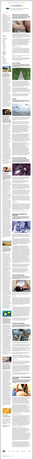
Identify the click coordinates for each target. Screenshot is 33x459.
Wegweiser (14, 8)
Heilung (20, 188)
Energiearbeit (20, 125)
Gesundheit (8, 98)
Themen (8, 8)
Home (5, 8)
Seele (10, 194)
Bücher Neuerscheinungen (25, 8)
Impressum (3, 455)
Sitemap (12, 455)
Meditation (13, 299)
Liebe (25, 362)
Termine (11, 8)
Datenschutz (6, 455)
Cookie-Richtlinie (9, 455)
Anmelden (30, 457)
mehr (6, 426)
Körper (7, 102)
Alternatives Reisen (18, 8)
